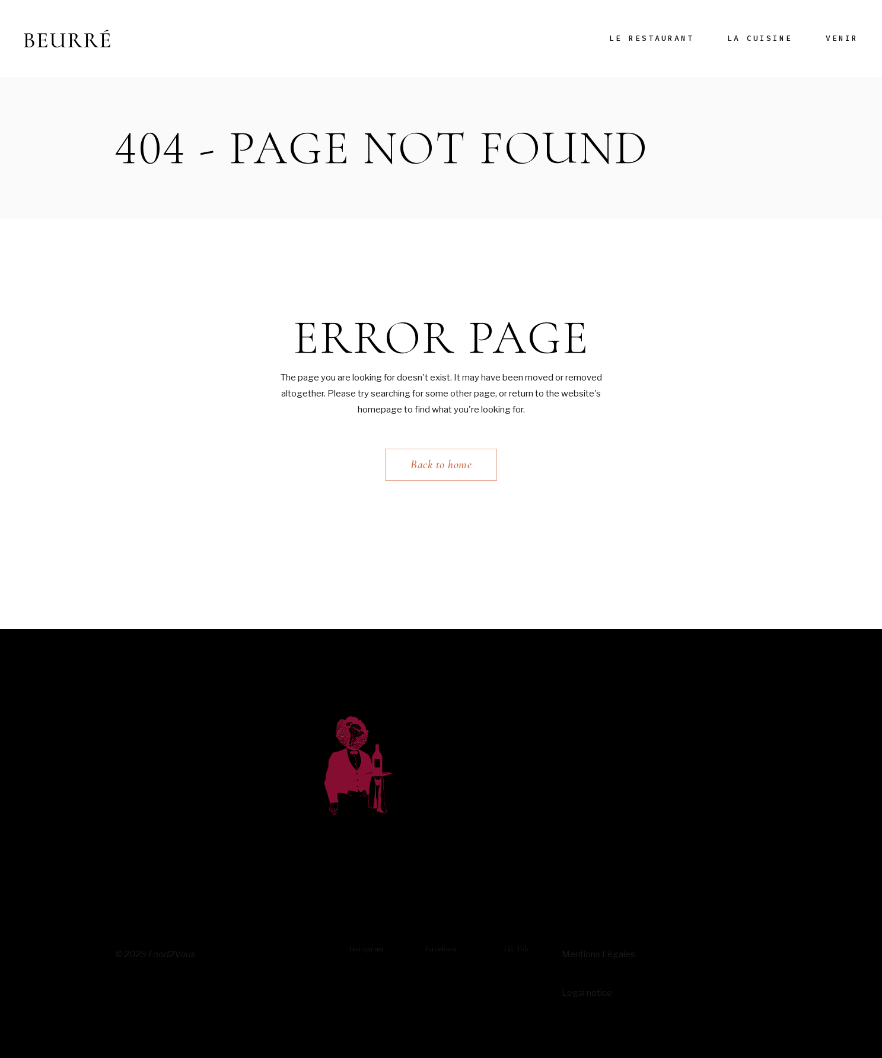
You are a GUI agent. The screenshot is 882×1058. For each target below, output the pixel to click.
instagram (366, 949)
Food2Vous (172, 954)
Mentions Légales (598, 954)
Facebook (441, 949)
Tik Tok (515, 949)
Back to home (441, 465)
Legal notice (587, 992)
